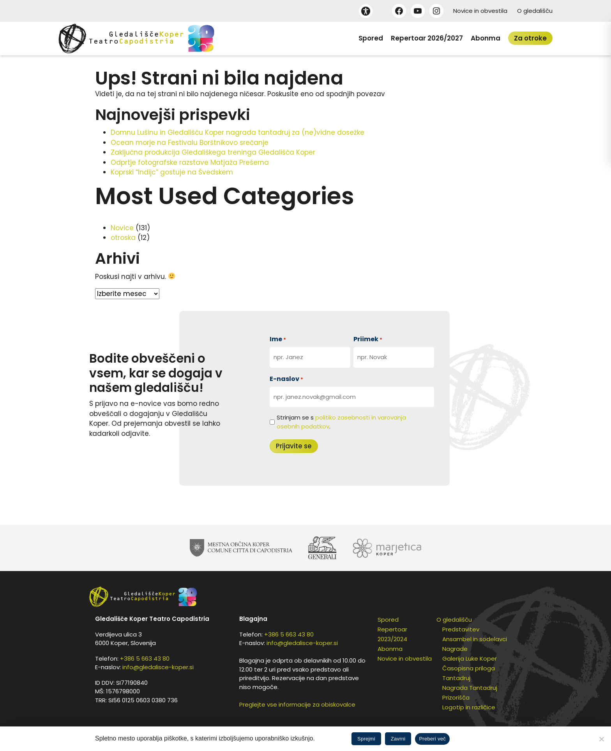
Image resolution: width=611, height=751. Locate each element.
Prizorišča (456, 697)
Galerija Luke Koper (469, 658)
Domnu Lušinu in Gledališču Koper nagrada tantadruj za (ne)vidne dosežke (237, 132)
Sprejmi (366, 739)
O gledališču (535, 11)
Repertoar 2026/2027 (427, 38)
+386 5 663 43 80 (145, 658)
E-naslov (286, 378)
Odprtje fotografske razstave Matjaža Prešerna (190, 162)
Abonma (485, 38)
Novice (122, 228)
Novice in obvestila (480, 11)
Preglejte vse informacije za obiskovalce (297, 704)
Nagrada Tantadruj (469, 688)
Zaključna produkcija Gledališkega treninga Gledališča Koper (213, 152)
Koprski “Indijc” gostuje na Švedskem (172, 172)
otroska (123, 237)
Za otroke (530, 38)
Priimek (367, 339)
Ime (278, 339)
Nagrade (455, 649)
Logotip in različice (468, 707)
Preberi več (432, 739)
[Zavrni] (601, 739)
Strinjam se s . (341, 421)
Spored (370, 38)
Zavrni (398, 739)
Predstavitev (460, 629)
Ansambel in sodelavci (474, 639)
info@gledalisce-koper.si (158, 667)
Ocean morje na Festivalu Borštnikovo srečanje (189, 142)
